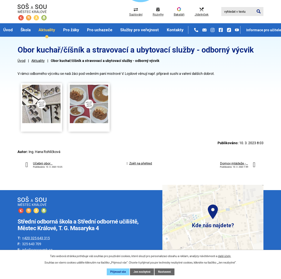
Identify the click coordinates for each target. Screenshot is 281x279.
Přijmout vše (118, 271)
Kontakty (175, 30)
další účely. (224, 256)
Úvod (8, 30)
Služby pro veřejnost (139, 30)
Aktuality (46, 30)
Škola (25, 30)
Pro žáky (71, 30)
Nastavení (164, 271)
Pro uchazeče (99, 30)
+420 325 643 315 (36, 238)
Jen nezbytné (142, 271)
